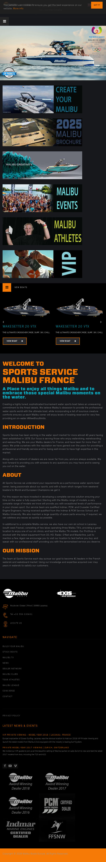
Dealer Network (12, 669)
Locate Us (16, 623)
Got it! (97, 5)
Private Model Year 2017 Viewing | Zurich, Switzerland (36, 748)
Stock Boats (10, 652)
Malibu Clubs (10, 674)
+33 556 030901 (23, 614)
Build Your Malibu (13, 646)
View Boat (15, 341)
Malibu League (11, 685)
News (6, 663)
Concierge (9, 691)
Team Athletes (11, 680)
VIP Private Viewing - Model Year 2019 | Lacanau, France (37, 735)
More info (18, 8)
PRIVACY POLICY (11, 716)
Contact (8, 697)
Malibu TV (8, 658)
